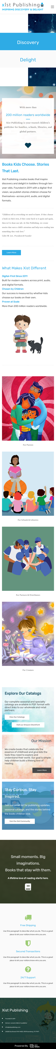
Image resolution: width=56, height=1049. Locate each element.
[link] (28, 310)
